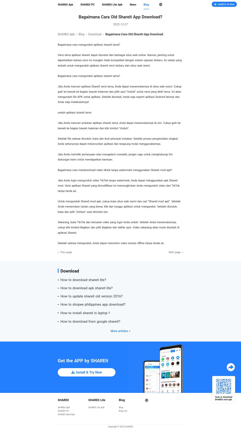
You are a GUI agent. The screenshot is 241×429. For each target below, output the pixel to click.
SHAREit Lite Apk (112, 4)
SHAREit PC (87, 4)
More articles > (121, 331)
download (94, 34)
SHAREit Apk (65, 4)
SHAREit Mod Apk (66, 414)
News (133, 4)
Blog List (123, 411)
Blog (146, 4)
